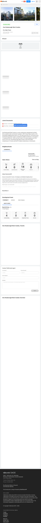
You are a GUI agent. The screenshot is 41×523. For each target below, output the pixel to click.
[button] (38, 13)
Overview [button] (13, 297)
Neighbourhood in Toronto (33, 156)
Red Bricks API (23, 489)
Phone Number (23, 270)
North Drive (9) (6, 33)
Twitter (4, 512)
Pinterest (5, 516)
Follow (37, 24)
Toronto (11, 32)
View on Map (35, 159)
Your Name (4, 270)
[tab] (20, 121)
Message (3, 280)
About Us (5, 518)
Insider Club (5, 520)
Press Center (6, 521)
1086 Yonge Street (6, 32)
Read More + (5, 190)
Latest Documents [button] (7, 120)
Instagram (5, 515)
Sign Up (33, 1)
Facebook (5, 513)
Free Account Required (21, 125)
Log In (28, 1)
